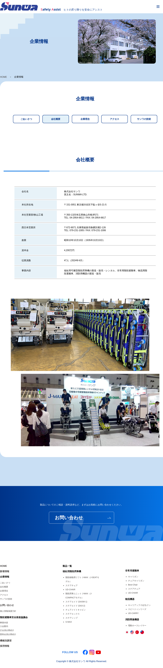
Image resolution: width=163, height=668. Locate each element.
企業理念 (85, 119)
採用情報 (4, 646)
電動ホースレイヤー (137, 625)
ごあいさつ (26, 119)
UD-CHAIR (70, 589)
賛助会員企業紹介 (8, 634)
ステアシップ (71, 618)
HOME (3, 77)
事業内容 (4, 622)
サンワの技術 (144, 119)
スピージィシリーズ (137, 609)
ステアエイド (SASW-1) (76, 601)
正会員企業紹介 (7, 630)
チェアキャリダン (136, 581)
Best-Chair (133, 585)
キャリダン (133, 576)
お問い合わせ (69, 517)
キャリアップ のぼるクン (139, 605)
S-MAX (68, 622)
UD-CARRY (133, 613)
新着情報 (4, 571)
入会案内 (4, 626)
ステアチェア (71, 585)
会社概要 (55, 119)
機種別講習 (6, 640)
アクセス (114, 119)
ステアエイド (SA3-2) (75, 606)
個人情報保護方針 (8, 611)
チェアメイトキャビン (75, 610)
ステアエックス (72, 614)
